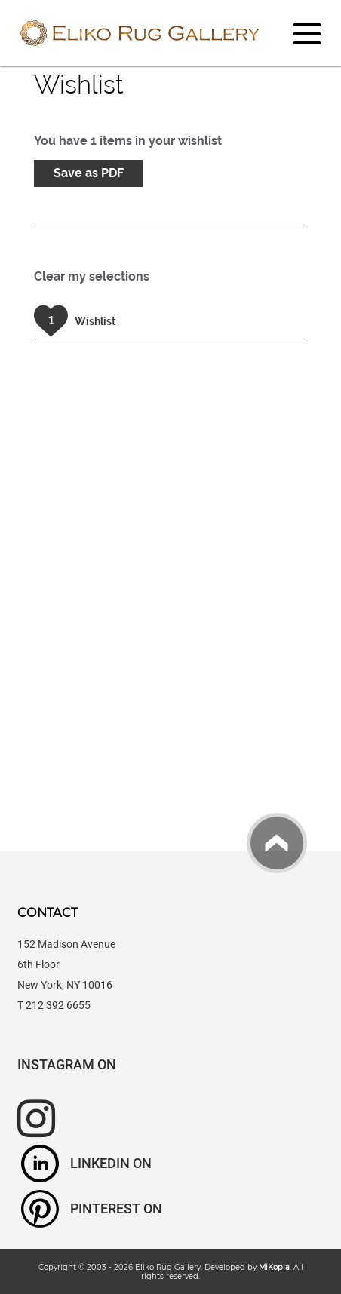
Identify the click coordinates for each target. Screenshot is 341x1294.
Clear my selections (91, 276)
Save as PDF (89, 173)
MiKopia (274, 1266)
